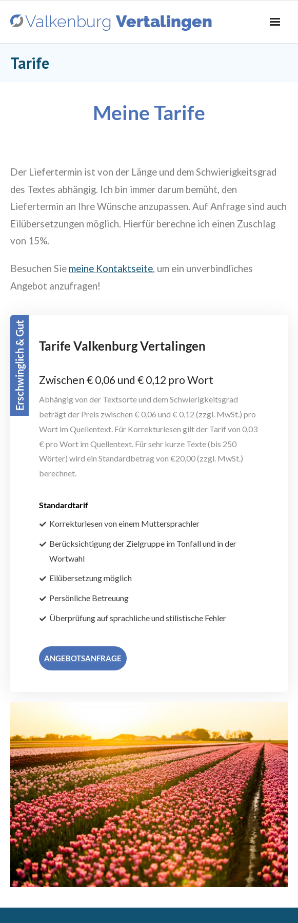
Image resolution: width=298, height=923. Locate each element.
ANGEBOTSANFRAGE (83, 658)
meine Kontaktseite (111, 268)
